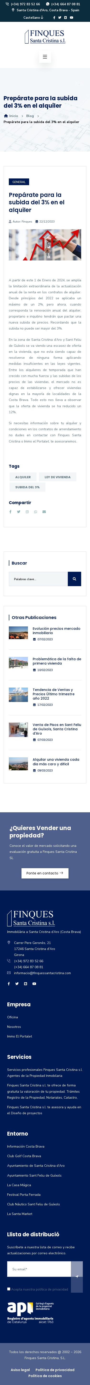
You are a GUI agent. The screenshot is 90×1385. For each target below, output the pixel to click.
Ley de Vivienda (58, 477)
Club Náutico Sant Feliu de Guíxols (33, 1204)
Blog (30, 116)
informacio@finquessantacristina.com (42, 973)
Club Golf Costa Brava (24, 1156)
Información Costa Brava (25, 1146)
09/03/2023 (43, 770)
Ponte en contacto (45, 873)
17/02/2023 (43, 705)
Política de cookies (45, 1375)
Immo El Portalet (19, 1036)
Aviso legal (20, 1369)
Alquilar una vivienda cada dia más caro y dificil (56, 761)
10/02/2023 (43, 670)
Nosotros (14, 1027)
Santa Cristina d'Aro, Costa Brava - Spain (45, 10)
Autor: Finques (22, 222)
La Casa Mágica (19, 1185)
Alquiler (23, 477)
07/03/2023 (43, 740)
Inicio (11, 116)
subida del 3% (27, 487)
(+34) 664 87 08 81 (63, 4)
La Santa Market (19, 1214)
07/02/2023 (43, 639)
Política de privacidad (55, 1369)
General (19, 182)
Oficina (12, 1017)
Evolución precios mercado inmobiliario (56, 630)
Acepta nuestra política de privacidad (37, 1289)
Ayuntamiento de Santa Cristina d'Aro (36, 1165)
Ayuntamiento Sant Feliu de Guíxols (34, 1175)
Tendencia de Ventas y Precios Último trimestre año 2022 (53, 694)
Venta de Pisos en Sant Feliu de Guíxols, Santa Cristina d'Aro (57, 729)
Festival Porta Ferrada (24, 1194)
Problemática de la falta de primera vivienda (57, 661)
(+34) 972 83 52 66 (22, 4)
